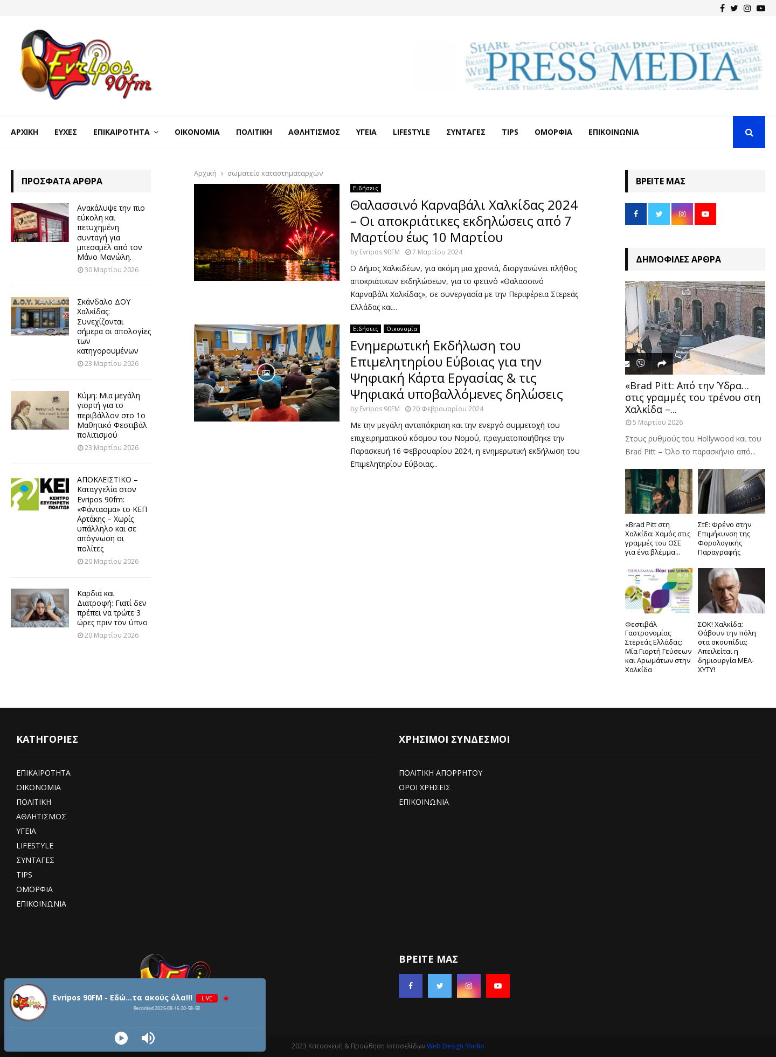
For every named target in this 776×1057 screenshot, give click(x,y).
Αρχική (24, 132)
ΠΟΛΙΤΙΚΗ (33, 802)
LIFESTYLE (34, 845)
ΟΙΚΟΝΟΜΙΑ (38, 787)
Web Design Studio (455, 1046)
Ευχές (65, 132)
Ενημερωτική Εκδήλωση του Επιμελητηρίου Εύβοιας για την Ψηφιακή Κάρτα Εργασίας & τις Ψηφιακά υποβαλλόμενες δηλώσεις (456, 369)
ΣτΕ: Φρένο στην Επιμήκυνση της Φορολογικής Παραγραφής (724, 538)
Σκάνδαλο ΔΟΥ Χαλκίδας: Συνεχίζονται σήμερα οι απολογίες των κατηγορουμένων (114, 326)
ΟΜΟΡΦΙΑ (34, 889)
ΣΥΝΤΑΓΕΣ (35, 860)
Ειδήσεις (365, 188)
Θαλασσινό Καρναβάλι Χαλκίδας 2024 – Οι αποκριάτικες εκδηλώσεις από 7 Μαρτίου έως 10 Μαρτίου (464, 221)
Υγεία (366, 132)
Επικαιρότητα (121, 132)
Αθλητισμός (314, 132)
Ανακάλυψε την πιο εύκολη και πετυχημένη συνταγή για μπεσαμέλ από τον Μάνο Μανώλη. (111, 232)
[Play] (121, 1038)
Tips (510, 132)
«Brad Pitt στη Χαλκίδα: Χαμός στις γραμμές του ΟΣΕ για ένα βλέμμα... (657, 538)
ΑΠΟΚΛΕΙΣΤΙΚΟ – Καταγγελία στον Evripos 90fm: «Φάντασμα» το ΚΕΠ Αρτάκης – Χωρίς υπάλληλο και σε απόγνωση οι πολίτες (112, 513)
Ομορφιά (553, 132)
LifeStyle (411, 132)
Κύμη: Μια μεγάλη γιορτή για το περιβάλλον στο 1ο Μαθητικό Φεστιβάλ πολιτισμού (112, 415)
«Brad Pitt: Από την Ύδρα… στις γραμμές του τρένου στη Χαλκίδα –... (692, 397)
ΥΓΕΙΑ (26, 831)
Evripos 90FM (379, 252)
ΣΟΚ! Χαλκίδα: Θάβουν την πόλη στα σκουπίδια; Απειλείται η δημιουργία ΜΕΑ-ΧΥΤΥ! (727, 646)
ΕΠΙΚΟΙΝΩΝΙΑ (41, 904)
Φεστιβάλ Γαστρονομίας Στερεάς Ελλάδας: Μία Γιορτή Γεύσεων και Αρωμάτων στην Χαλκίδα (658, 646)
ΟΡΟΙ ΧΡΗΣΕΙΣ (425, 787)
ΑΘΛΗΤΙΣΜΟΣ (41, 816)
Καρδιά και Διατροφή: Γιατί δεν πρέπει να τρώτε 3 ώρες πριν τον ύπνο (112, 608)
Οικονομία (197, 132)
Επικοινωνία (613, 132)
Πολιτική (254, 132)
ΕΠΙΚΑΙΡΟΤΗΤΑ (43, 773)
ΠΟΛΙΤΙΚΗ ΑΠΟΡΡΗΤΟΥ (440, 773)
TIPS (24, 874)
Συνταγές (466, 132)
